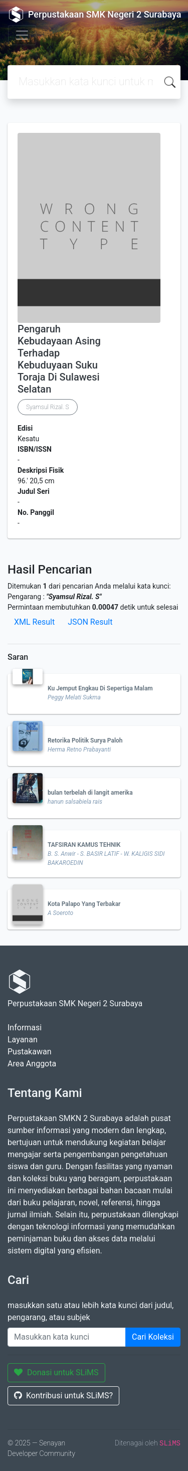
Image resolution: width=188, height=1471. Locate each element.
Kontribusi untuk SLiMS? (63, 1395)
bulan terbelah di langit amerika (90, 792)
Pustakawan (29, 1051)
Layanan (23, 1039)
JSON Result (90, 622)
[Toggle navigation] (22, 35)
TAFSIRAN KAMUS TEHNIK (84, 844)
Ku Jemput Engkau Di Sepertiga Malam (100, 688)
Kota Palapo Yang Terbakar (84, 903)
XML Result (34, 622)
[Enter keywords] (67, 1337)
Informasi (25, 1027)
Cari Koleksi (153, 1337)
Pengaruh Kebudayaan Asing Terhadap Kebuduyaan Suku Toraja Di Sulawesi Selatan (59, 359)
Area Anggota (32, 1063)
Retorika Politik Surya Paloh (85, 740)
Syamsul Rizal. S (47, 407)
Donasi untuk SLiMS (56, 1372)
